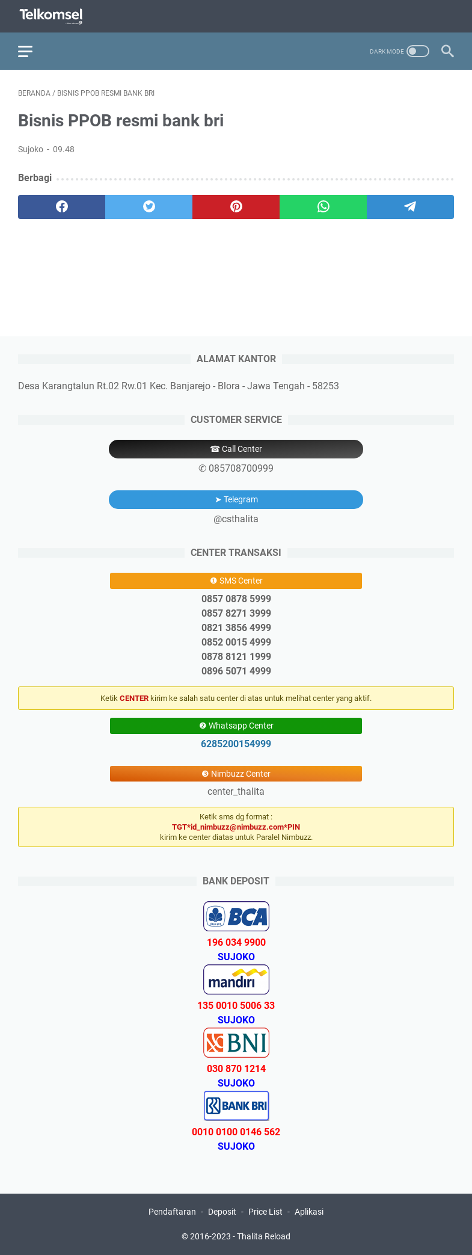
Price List (265, 1211)
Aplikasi (309, 1211)
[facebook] (61, 207)
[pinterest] (236, 207)
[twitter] (148, 207)
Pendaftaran (172, 1211)
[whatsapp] (323, 207)
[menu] (32, 51)
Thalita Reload (263, 1236)
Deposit (222, 1211)
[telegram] (410, 207)
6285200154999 (236, 744)
